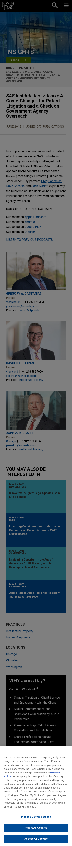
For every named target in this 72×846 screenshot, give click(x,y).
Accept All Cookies (36, 841)
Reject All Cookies (36, 830)
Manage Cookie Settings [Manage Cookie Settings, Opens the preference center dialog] (36, 819)
